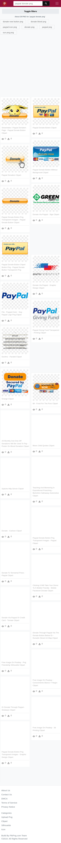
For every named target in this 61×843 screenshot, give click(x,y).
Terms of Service (9, 803)
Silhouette (6, 825)
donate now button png (13, 22)
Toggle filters (30, 11)
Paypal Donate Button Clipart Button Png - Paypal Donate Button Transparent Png (13, 267)
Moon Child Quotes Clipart (43, 446)
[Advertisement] (30, 65)
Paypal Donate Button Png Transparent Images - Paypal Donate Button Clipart (13, 220)
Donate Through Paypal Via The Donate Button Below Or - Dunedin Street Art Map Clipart (46, 635)
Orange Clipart (8, 399)
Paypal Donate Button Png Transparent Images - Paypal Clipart (44, 540)
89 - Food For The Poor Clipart (45, 403)
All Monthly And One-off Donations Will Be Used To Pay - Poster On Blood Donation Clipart (15, 443)
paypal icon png (10, 27)
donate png (29, 27)
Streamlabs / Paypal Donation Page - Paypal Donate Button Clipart (14, 130)
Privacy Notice (8, 807)
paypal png (47, 27)
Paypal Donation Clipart (11, 175)
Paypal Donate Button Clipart (45, 128)
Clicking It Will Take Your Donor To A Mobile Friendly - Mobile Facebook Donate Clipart (46, 587)
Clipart (4, 821)
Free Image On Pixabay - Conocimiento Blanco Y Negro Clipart (45, 682)
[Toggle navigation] (57, 3)
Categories (6, 813)
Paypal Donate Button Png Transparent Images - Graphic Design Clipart (14, 754)
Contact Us (6, 794)
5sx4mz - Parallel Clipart (12, 357)
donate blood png (38, 22)
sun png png (8, 32)
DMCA (4, 798)
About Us (5, 790)
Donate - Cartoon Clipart (12, 531)
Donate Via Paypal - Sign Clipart (46, 214)
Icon (3, 829)
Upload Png (6, 817)
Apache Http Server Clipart (13, 489)
